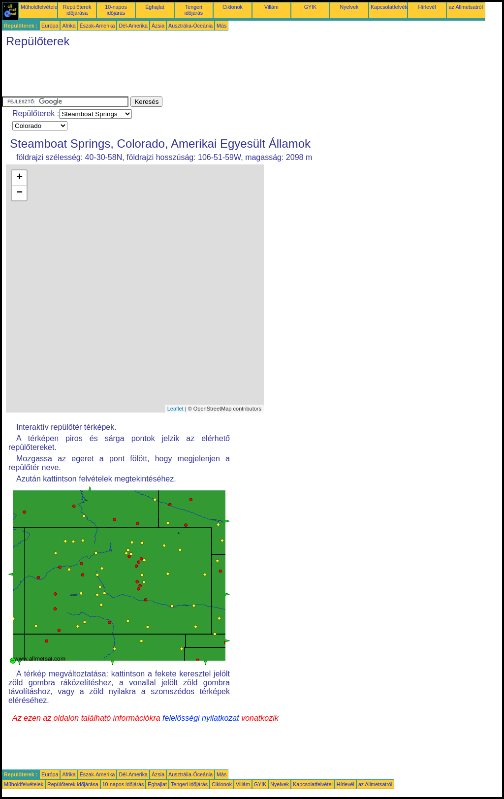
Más (221, 26)
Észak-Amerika (97, 26)
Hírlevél (427, 7)
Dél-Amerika (133, 26)
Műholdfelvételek (40, 7)
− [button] (19, 193)
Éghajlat (154, 7)
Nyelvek (349, 7)
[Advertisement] (181, 74)
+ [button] (19, 177)
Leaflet (175, 409)
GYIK (310, 7)
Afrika (68, 26)
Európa (49, 26)
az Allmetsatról (466, 7)
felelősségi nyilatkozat (200, 718)
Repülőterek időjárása (77, 10)
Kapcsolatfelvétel (390, 7)
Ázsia (158, 26)
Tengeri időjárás (194, 10)
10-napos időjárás (115, 10)
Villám (271, 7)
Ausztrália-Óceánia (190, 26)
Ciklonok (232, 7)
